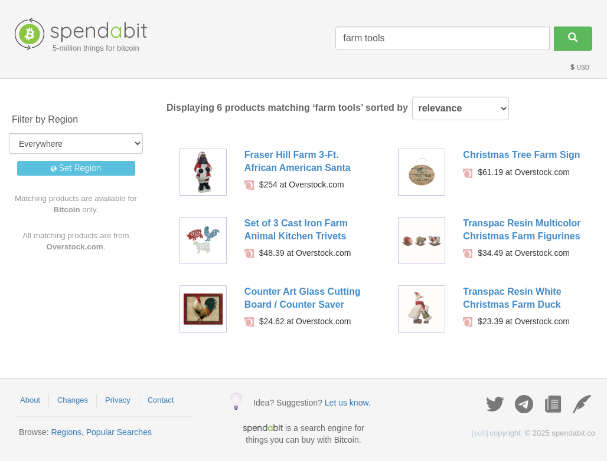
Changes (72, 400)
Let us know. (348, 402)
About (30, 400)
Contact (161, 400)
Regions (66, 432)
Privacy (117, 400)
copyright (496, 433)
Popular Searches (119, 432)
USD (579, 67)
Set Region (76, 168)
